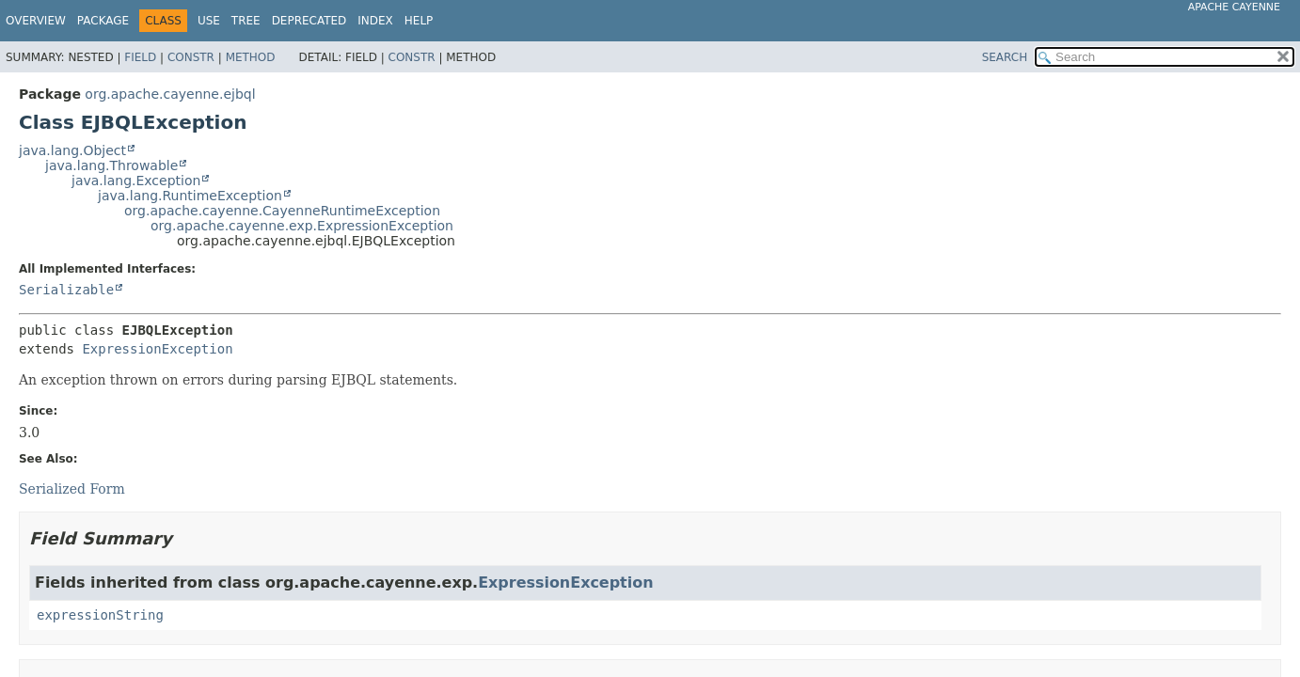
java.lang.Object (72, 150)
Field (140, 57)
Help (419, 20)
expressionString (100, 614)
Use (209, 20)
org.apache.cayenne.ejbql (170, 94)
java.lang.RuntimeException (190, 195)
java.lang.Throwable (111, 165)
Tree (246, 20)
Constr (190, 57)
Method (251, 57)
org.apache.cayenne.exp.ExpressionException (302, 225)
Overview (36, 20)
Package (103, 20)
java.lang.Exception (135, 180)
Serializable (66, 289)
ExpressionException (157, 348)
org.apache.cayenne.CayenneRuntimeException (282, 210)
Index (375, 20)
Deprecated (309, 20)
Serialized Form (72, 488)
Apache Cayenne (1234, 7)
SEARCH (1005, 57)
